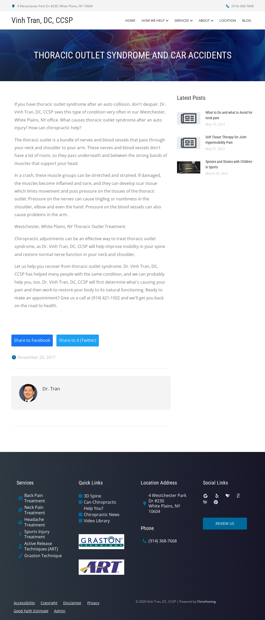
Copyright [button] (49, 602)
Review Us (225, 523)
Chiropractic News (102, 514)
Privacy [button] (93, 602)
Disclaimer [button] (72, 602)
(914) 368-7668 (240, 6)
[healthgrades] (228, 496)
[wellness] (205, 502)
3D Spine (92, 496)
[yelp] (216, 496)
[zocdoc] (238, 496)
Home (130, 20)
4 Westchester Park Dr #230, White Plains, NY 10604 (52, 6)
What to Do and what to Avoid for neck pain (228, 115)
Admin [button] (59, 610)
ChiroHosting (206, 601)
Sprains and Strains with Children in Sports (228, 164)
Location (227, 20)
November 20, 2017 (33, 357)
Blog (246, 20)
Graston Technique (43, 555)
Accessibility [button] (24, 602)
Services (181, 20)
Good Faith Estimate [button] (31, 610)
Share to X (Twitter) (77, 340)
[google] (205, 496)
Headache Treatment (34, 522)
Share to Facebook (32, 340)
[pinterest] (215, 502)
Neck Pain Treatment (34, 510)
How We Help (153, 20)
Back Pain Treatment (34, 498)
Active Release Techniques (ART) (41, 546)
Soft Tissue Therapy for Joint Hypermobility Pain (225, 140)
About (204, 20)
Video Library (97, 521)
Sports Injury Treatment (36, 534)
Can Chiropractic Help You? (100, 505)
